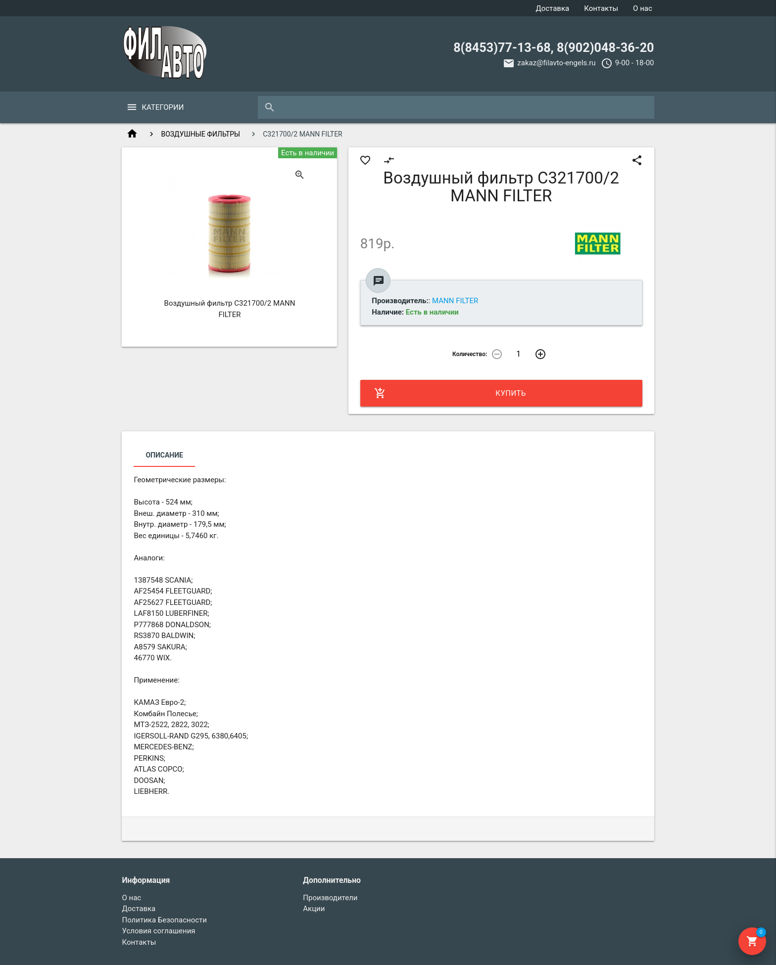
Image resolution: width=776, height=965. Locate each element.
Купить (450, 393)
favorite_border (365, 160)
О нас (642, 8)
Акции (314, 908)
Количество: (469, 354)
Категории (163, 107)
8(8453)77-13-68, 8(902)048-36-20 (553, 48)
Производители (330, 897)
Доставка (552, 8)
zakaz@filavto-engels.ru (556, 62)
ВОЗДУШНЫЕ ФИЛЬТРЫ (200, 134)
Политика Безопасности (164, 920)
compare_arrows (389, 160)
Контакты (601, 8)
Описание (164, 455)
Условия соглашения (158, 930)
